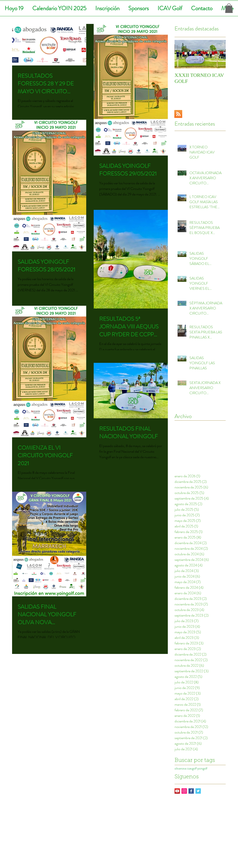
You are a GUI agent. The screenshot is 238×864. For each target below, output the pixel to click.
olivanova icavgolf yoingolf (191, 768)
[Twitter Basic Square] (198, 791)
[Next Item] (218, 54)
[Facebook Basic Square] (191, 791)
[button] (229, 8)
